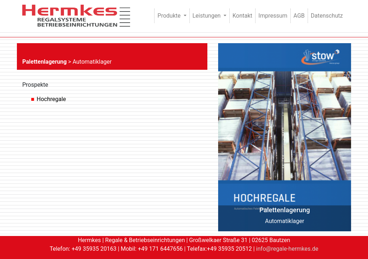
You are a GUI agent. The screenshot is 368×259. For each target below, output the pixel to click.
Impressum (273, 15)
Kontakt (242, 15)
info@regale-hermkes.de (287, 248)
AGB (299, 15)
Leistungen (207, 15)
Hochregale (51, 99)
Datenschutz (327, 15)
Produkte (169, 15)
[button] (228, 137)
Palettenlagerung (44, 61)
